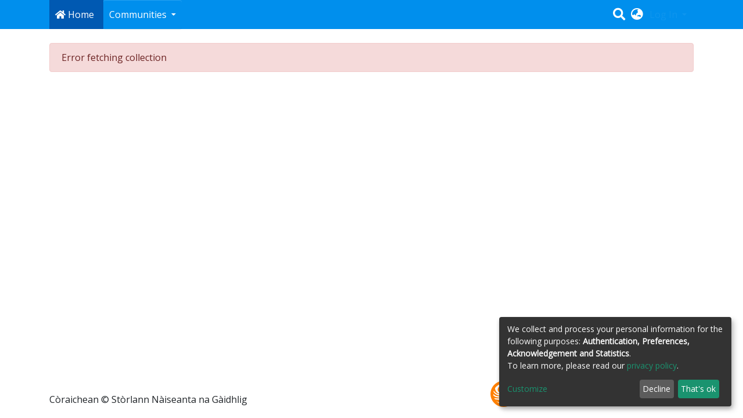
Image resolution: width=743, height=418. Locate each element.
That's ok (698, 388)
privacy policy (652, 365)
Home (74, 14)
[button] (637, 14)
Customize (527, 388)
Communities (139, 14)
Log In (665, 14)
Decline (656, 388)
